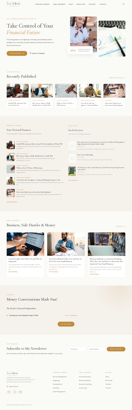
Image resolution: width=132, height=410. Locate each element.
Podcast (92, 4)
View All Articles (117, 79)
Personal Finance (42, 4)
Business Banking (84, 380)
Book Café (81, 4)
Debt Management (59, 392)
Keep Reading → (14, 272)
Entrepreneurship (85, 377)
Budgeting (56, 380)
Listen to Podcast (37, 53)
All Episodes (66, 325)
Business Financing (85, 384)
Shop (71, 4)
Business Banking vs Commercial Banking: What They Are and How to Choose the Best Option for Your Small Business (106, 261)
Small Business (59, 4)
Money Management (60, 377)
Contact (103, 4)
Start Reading (17, 53)
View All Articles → (13, 203)
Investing (56, 388)
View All (120, 228)
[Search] (123, 4)
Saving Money (57, 384)
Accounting (83, 388)
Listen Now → (74, 317)
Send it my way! (116, 350)
